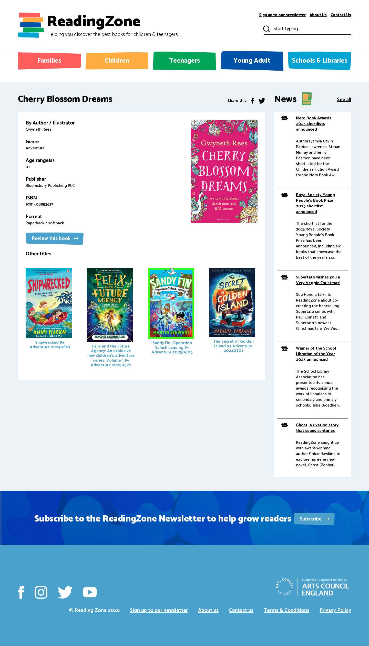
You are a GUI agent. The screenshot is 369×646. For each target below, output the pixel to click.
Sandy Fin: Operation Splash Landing (171, 312)
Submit (266, 29)
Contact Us (341, 15)
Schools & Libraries (319, 60)
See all (344, 99)
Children (117, 60)
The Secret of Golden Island (232, 311)
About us (208, 610)
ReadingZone (112, 25)
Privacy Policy (335, 610)
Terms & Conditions (286, 610)
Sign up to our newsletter (282, 15)
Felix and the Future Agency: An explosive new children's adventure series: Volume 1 (111, 318)
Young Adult (252, 60)
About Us (318, 15)
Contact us (241, 610)
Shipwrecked (49, 309)
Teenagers (184, 60)
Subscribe (315, 519)
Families (49, 60)
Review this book (55, 238)
